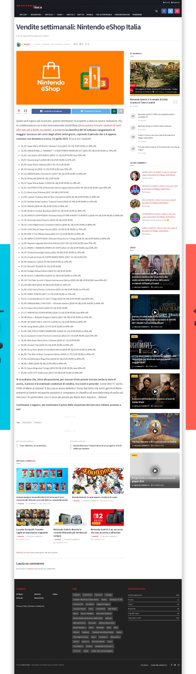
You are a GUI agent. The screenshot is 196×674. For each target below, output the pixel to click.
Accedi (166, 2)
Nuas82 (27, 44)
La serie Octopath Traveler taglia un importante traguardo (32, 531)
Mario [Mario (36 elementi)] (76, 614)
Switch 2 (71, 14)
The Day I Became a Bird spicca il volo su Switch (154, 441)
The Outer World (104, 14)
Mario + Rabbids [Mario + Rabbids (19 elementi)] (87, 614)
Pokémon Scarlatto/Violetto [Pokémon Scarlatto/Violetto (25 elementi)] (103, 632)
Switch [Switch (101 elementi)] (76, 642)
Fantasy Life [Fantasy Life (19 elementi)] (78, 604)
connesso (31, 569)
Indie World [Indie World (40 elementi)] (100, 609)
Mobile (90, 14)
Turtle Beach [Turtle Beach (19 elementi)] (78, 646)
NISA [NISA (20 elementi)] (109, 628)
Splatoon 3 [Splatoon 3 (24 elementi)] (103, 637)
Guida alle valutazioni (159, 665)
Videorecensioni (122, 14)
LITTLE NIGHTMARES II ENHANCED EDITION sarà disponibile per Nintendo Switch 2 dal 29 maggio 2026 (154, 359)
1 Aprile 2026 (156, 406)
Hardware (137, 14)
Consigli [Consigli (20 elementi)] (108, 595)
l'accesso (27, 552)
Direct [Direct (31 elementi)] (104, 600)
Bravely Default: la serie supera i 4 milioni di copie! (94, 497)
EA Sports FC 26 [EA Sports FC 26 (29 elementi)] (116, 600)
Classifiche (26, 422)
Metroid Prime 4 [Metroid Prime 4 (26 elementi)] (79, 623)
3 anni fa (37, 44)
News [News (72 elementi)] (91, 628)
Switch (80, 14)
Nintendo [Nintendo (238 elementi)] (100, 628)
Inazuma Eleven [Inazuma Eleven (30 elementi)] (79, 609)
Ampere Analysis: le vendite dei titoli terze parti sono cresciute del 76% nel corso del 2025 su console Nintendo (42, 498)
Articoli (49, 14)
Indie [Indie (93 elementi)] (91, 609)
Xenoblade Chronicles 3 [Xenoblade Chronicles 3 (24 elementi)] (104, 646)
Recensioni (36, 14)
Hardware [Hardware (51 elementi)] (90, 604)
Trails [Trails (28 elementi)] (110, 642)
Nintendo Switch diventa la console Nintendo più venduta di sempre (70, 533)
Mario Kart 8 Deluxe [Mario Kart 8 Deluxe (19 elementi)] (104, 614)
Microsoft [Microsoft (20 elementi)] (92, 623)
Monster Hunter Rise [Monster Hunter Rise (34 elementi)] (106, 623)
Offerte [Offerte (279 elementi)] (76, 632)
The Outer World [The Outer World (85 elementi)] (98, 642)
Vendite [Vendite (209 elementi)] (89, 646)
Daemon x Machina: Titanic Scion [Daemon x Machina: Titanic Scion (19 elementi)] (86, 600)
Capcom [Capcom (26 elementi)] (77, 595)
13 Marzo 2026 (106, 501)
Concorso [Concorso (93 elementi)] (98, 595)
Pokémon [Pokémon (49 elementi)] (85, 632)
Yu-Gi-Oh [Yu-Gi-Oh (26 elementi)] (77, 651)
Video (59, 14)
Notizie (23, 14)
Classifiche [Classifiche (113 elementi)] (87, 595)
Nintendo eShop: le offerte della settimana (154, 126)
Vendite (37, 422)
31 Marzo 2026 (157, 446)
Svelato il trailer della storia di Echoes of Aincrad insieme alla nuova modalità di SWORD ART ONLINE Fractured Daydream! (154, 320)
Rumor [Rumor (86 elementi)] (119, 632)
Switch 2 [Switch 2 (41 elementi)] (85, 642)
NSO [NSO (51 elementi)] (115, 628)
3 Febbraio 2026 (60, 543)
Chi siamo (144, 665)
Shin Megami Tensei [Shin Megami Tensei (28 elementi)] (81, 637)
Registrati (175, 2)
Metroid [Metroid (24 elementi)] (108, 618)
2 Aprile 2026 (45, 504)
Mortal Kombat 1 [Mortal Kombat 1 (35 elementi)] (80, 628)
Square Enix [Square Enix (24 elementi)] (115, 637)
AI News (19, 594)
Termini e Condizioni (36, 606)
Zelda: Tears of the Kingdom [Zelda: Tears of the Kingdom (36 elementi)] (102, 651)
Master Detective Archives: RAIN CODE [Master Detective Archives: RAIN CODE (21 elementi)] (88, 618)
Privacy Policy (22, 606)
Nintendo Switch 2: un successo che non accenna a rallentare (107, 531)
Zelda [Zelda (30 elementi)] (86, 651)
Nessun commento (90, 501)
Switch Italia (25, 665)
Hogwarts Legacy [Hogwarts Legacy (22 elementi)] (103, 604)
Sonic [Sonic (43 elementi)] (94, 637)
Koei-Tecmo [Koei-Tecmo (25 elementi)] (112, 609)
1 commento (31, 504)
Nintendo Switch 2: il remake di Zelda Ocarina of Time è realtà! (149, 101)
